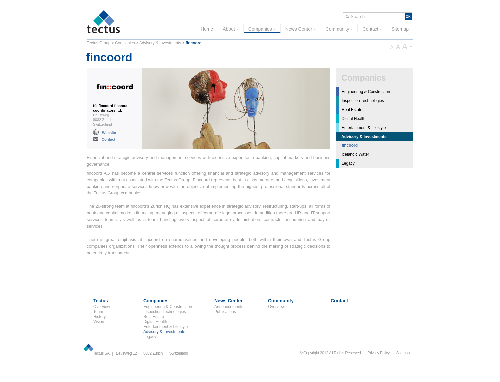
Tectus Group (98, 43)
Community (339, 29)
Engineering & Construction (366, 91)
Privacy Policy (378, 353)
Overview (101, 306)
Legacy (348, 163)
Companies (262, 29)
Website (109, 133)
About (231, 29)
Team (98, 311)
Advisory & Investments (160, 43)
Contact (372, 29)
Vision (98, 321)
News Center (300, 29)
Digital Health (353, 118)
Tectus (100, 300)
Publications (225, 311)
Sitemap (400, 29)
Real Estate (352, 109)
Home (207, 29)
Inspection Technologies (363, 100)
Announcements (228, 306)
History (99, 316)
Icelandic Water (355, 154)
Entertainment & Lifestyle (364, 127)
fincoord (350, 145)
